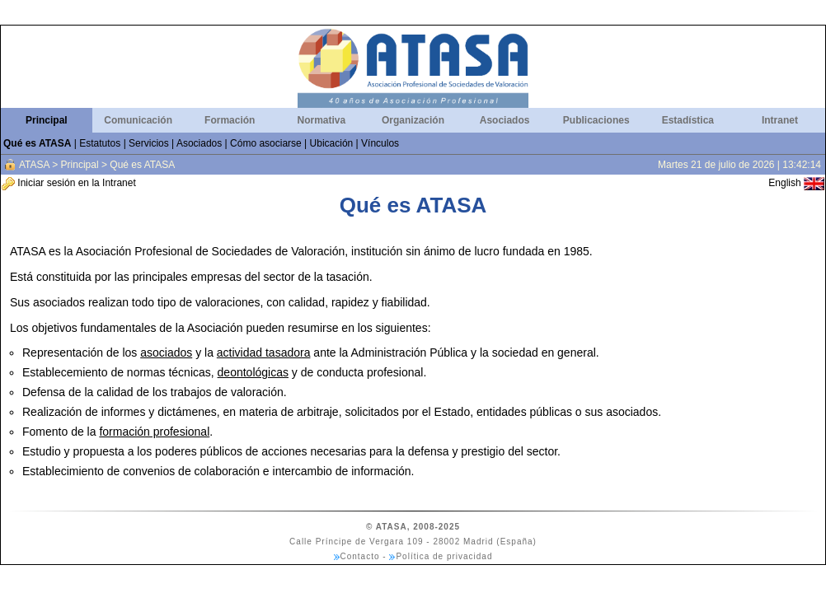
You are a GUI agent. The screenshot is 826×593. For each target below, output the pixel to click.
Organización (413, 120)
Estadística (688, 120)
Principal (47, 120)
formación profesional (154, 431)
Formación (229, 120)
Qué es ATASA (37, 143)
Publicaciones (596, 120)
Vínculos (380, 143)
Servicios (149, 143)
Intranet (780, 120)
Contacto (360, 556)
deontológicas (253, 372)
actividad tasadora (264, 352)
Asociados (505, 120)
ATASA (34, 164)
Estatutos (99, 143)
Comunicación (138, 120)
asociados (166, 352)
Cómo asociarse (266, 143)
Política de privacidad (444, 556)
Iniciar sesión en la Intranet (69, 183)
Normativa (322, 120)
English (796, 183)
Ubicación (332, 143)
